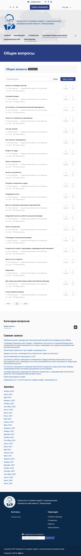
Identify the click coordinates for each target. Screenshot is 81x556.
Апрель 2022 (9, 422)
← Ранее (7, 303)
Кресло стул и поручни (13, 259)
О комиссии (34, 35)
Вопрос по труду (11, 150)
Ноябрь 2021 (9, 437)
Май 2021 (7, 449)
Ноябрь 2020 (9, 468)
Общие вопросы (17, 68)
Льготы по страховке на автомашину (18, 118)
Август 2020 (8, 477)
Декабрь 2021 (9, 434)
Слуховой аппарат (12, 96)
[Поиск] (75, 35)
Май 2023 (7, 397)
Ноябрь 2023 (9, 391)
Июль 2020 (8, 480)
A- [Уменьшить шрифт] (14, 7)
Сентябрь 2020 (10, 474)
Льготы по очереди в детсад (15, 85)
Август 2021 (8, 443)
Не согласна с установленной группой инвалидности (24, 107)
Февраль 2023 (9, 400)
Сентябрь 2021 (10, 440)
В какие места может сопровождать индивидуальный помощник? (29, 248)
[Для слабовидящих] (17, 7)
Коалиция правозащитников (55, 35)
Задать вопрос (68, 79)
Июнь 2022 (8, 415)
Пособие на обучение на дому (16, 183)
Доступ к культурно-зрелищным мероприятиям (22, 205)
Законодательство (12, 39)
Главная (7, 35)
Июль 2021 (8, 446)
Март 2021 (8, 455)
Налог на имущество (13, 161)
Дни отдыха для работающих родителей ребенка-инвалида (27, 281)
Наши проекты (53, 527)
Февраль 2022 (9, 428)
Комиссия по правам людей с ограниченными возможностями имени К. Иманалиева (39, 22)
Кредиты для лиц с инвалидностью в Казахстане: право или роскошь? (31, 353)
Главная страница (55, 516)
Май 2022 (7, 419)
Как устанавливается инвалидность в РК (19, 356)
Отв (72, 86)
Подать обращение (40, 7)
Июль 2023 (8, 394)
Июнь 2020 (8, 483)
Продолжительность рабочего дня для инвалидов (24, 216)
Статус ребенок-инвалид (14, 292)
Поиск (55, 79)
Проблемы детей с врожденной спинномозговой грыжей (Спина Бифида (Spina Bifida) (37, 340)
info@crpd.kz (34, 2)
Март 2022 (8, 425)
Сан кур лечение (11, 129)
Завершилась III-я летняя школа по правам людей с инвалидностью (30, 380)
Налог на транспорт (12, 226)
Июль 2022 (8, 412)
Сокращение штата (12, 194)
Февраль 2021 (9, 459)
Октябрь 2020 (9, 471)
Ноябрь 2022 (9, 403)
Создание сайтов (10, 553)
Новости (51, 524)
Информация (20, 35)
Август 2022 (8, 409)
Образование (30, 39)
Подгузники (9, 270)
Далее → (26, 303)
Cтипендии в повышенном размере (18, 237)
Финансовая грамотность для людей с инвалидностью (25, 350)
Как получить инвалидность (15, 139)
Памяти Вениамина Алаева (14, 377)
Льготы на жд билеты (13, 172)
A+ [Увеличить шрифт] (10, 7)
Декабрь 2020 (9, 465)
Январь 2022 (9, 431)
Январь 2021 (9, 462)
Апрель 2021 (9, 452)
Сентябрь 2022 (10, 406)
